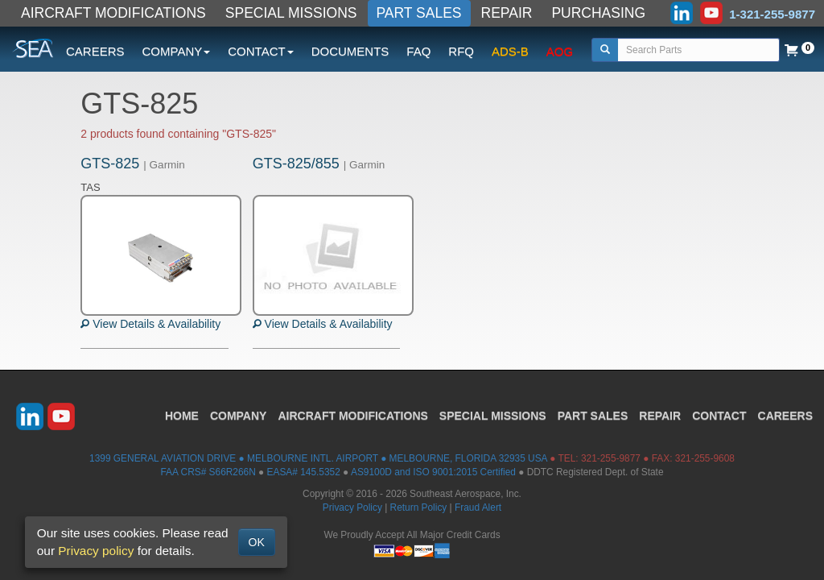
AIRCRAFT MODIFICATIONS (113, 13)
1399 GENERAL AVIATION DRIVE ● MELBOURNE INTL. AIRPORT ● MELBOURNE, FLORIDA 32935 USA (318, 458)
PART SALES (419, 13)
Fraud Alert (478, 507)
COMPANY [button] (176, 51)
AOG (559, 51)
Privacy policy (96, 550)
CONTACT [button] (260, 51)
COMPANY (238, 415)
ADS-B (510, 51)
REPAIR (507, 13)
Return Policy (418, 507)
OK (257, 542)
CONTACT (719, 415)
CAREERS (95, 51)
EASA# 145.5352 (303, 472)
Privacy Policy (352, 507)
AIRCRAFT (352, 415)
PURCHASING (598, 13)
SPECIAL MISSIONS (291, 13)
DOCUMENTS (350, 51)
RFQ (461, 51)
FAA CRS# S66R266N (207, 472)
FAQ (418, 51)
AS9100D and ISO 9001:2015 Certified (433, 472)
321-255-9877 (611, 458)
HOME (182, 415)
